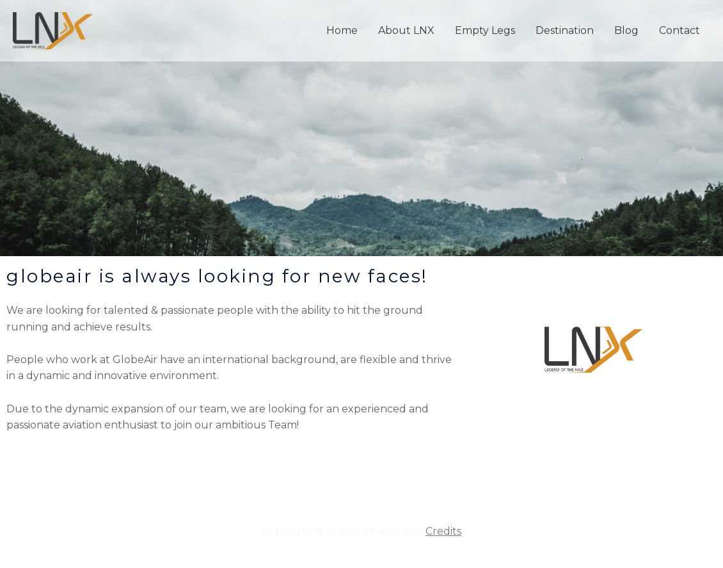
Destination (565, 30)
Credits (443, 531)
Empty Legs (485, 30)
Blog (626, 30)
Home (342, 30)
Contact (679, 30)
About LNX (406, 30)
